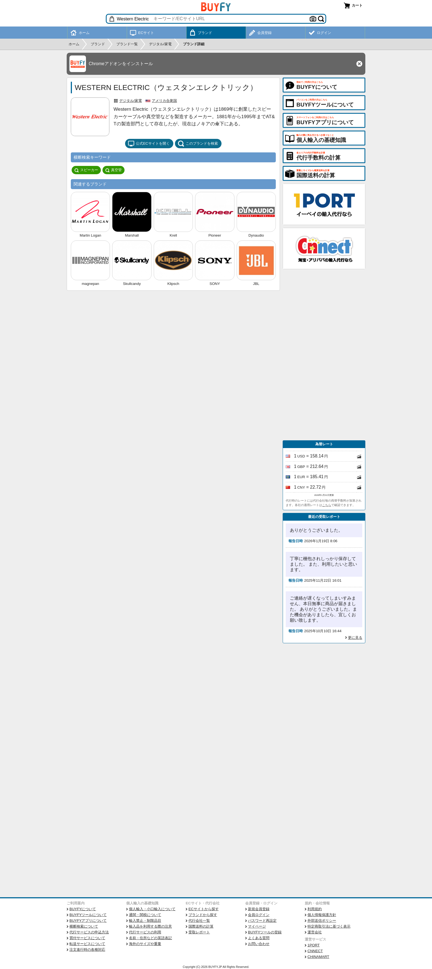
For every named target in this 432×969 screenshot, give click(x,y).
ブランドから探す (202, 915)
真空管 (113, 170)
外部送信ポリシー (321, 920)
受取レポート (199, 932)
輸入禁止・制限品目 (145, 920)
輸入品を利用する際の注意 (150, 926)
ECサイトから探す (203, 909)
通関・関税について (145, 915)
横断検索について (83, 926)
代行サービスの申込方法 (89, 932)
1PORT (313, 945)
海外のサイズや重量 (145, 944)
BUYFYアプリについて (88, 920)
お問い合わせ (258, 944)
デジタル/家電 (130, 101)
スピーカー (86, 170)
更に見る (355, 638)
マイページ (257, 926)
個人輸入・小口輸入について (152, 909)
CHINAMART (318, 957)
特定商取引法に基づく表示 (328, 926)
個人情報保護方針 (321, 915)
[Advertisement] (324, 355)
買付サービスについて (87, 938)
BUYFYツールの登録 (265, 932)
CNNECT (315, 951)
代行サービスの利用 (145, 932)
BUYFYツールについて (88, 915)
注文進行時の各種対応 (87, 949)
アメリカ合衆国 (164, 101)
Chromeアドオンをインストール (121, 63)
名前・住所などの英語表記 (150, 938)
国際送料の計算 (201, 926)
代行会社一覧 (199, 920)
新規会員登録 (258, 909)
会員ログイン (258, 915)
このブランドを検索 (198, 143)
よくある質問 (258, 938)
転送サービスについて (87, 944)
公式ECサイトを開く (149, 143)
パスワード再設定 (262, 920)
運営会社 (314, 932)
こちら (326, 505)
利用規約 (314, 909)
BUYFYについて (82, 909)
